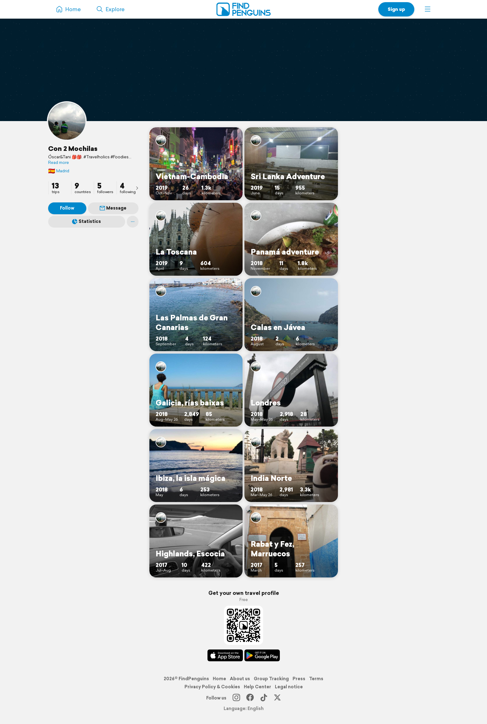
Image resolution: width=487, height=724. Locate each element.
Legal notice (289, 687)
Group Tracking (271, 679)
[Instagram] (236, 698)
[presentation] (137, 188)
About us (240, 679)
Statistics (86, 221)
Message (113, 208)
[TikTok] (263, 698)
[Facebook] (250, 698)
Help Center (257, 687)
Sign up (396, 9)
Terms (316, 679)
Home (219, 679)
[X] (277, 698)
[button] (427, 9)
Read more (58, 162)
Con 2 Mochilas (73, 148)
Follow (67, 208)
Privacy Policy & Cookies (212, 687)
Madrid (58, 171)
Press (299, 679)
